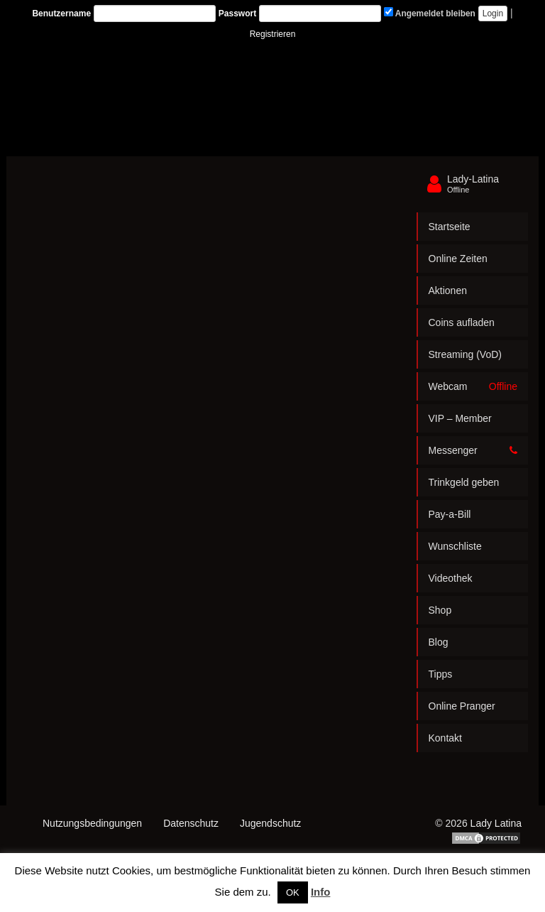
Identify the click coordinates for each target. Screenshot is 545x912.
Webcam (473, 386)
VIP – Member (460, 418)
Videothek (451, 578)
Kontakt (445, 738)
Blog (438, 642)
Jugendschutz (270, 823)
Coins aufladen (462, 322)
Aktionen (448, 290)
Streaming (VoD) (465, 354)
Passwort (237, 13)
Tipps (441, 674)
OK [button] (292, 892)
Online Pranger (462, 706)
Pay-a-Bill (450, 514)
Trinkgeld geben (464, 482)
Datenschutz (191, 823)
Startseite (449, 226)
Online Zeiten (458, 258)
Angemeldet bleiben (429, 12)
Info (321, 892)
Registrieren (273, 34)
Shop (440, 610)
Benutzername (61, 13)
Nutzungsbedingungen (92, 823)
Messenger (473, 450)
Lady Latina (496, 823)
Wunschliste (455, 546)
